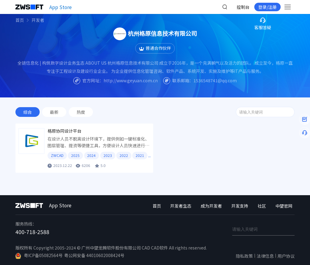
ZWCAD (57, 155)
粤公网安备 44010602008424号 (94, 255)
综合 (27, 112)
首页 (19, 20)
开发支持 (239, 206)
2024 (91, 155)
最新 (54, 112)
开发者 (37, 20)
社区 (262, 206)
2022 (124, 155)
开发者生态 (180, 206)
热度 (81, 112)
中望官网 (283, 206)
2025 (75, 155)
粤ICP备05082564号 (39, 255)
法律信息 (265, 256)
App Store (60, 7)
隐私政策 (244, 256)
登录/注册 (267, 7)
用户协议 (286, 256)
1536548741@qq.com (215, 80)
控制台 (243, 7)
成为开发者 (211, 206)
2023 (108, 155)
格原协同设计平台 (64, 131)
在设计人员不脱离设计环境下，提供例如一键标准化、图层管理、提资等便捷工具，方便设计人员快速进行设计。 (98, 142)
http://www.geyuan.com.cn (131, 80)
